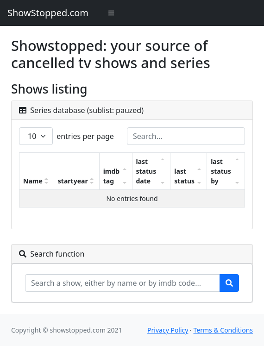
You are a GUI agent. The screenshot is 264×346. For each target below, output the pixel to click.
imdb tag (111, 176)
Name (33, 180)
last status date (146, 171)
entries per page (66, 136)
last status (184, 176)
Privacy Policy (167, 330)
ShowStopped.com (47, 12)
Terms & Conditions (223, 330)
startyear (73, 180)
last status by (221, 171)
